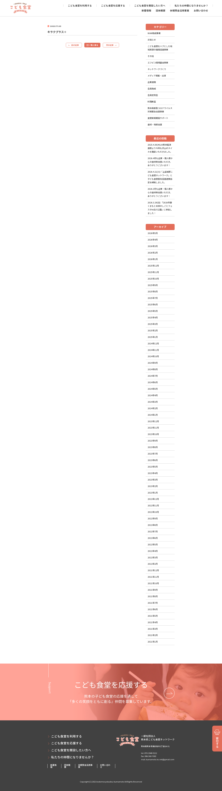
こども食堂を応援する (113, 5)
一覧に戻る (93, 45)
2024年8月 (153, 369)
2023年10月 (153, 434)
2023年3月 (153, 479)
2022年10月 (153, 512)
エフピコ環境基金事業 (158, 62)
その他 (151, 56)
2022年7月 (153, 531)
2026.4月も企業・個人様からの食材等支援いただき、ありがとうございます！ (160, 162)
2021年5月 (153, 615)
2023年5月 (153, 466)
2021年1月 (153, 641)
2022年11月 (153, 505)
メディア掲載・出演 (157, 75)
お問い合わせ (201, 10)
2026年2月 (153, 252)
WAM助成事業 (154, 33)
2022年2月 (153, 563)
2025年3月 (153, 324)
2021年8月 (153, 596)
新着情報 (146, 10)
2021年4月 (153, 622)
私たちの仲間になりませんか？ (191, 5)
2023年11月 (153, 427)
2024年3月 (153, 401)
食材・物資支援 (155, 124)
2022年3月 (153, 557)
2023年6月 (153, 460)
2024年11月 (153, 350)
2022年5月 (153, 544)
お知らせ (152, 39)
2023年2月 (153, 486)
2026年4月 (153, 239)
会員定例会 (153, 95)
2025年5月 (153, 311)
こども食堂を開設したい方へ (149, 5)
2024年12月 (153, 343)
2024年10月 (153, 356)
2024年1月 (153, 414)
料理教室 (152, 101)
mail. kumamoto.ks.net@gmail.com (157, 759)
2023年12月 (153, 421)
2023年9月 (153, 440)
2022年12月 (153, 499)
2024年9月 (153, 362)
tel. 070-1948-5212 (149, 753)
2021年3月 (153, 628)
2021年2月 (153, 635)
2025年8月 (153, 291)
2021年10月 (153, 583)
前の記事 (75, 45)
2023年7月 (153, 453)
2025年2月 (153, 330)
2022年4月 (153, 551)
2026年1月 (153, 259)
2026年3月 (153, 246)
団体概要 (160, 10)
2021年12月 (153, 570)
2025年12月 (153, 265)
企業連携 (152, 82)
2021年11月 (153, 576)
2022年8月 (153, 525)
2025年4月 (153, 317)
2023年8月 (153, 447)
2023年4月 (153, 473)
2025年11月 (153, 272)
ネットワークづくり (157, 69)
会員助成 (152, 88)
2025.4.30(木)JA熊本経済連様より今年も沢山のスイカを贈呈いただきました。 (160, 148)
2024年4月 (153, 395)
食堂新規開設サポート (158, 118)
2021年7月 (153, 602)
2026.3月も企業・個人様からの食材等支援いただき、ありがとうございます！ (160, 192)
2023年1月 (153, 492)
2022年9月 (153, 518)
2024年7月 (153, 375)
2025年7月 (153, 298)
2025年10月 (153, 278)
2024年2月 (153, 408)
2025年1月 (153, 337)
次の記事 (110, 45)
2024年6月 (153, 382)
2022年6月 (153, 538)
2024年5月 (153, 388)
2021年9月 (153, 589)
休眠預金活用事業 (179, 10)
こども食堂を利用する (80, 5)
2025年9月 (153, 285)
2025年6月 (153, 304)
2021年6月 (153, 609)
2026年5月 (153, 233)
